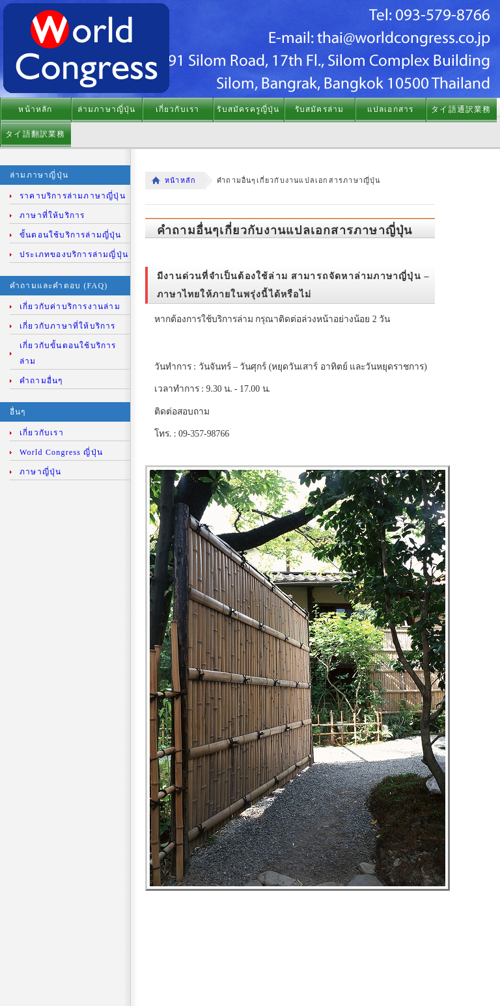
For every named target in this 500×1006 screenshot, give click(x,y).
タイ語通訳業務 (461, 109)
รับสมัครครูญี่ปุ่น (248, 109)
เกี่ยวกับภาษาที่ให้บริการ (68, 326)
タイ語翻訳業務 (35, 134)
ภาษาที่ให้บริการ (52, 215)
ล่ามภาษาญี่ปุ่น (106, 109)
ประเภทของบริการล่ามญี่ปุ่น (74, 254)
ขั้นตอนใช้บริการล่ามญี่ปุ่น (71, 234)
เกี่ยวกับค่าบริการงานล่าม (70, 306)
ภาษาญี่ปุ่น (40, 471)
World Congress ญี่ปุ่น (61, 452)
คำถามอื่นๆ (41, 380)
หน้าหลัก (35, 109)
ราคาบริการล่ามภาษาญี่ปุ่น (73, 195)
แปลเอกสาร (390, 109)
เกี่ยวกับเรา (178, 109)
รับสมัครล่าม (319, 109)
